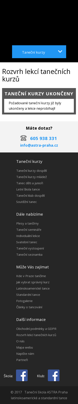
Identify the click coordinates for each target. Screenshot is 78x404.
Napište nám (25, 353)
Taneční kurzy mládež (31, 177)
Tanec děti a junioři (29, 183)
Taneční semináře (28, 229)
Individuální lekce (28, 236)
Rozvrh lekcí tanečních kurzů (36, 335)
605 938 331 (43, 138)
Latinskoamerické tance (33, 288)
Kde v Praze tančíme (31, 276)
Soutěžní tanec (26, 202)
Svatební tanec (26, 242)
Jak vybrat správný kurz (33, 282)
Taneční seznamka (29, 254)
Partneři (22, 360)
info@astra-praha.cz (39, 145)
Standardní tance (28, 294)
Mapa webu (24, 347)
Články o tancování (29, 307)
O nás (20, 341)
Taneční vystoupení (30, 248)
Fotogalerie (24, 301)
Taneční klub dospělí (30, 195)
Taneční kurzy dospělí (31, 170)
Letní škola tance (28, 189)
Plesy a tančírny (27, 223)
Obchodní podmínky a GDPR (36, 329)
